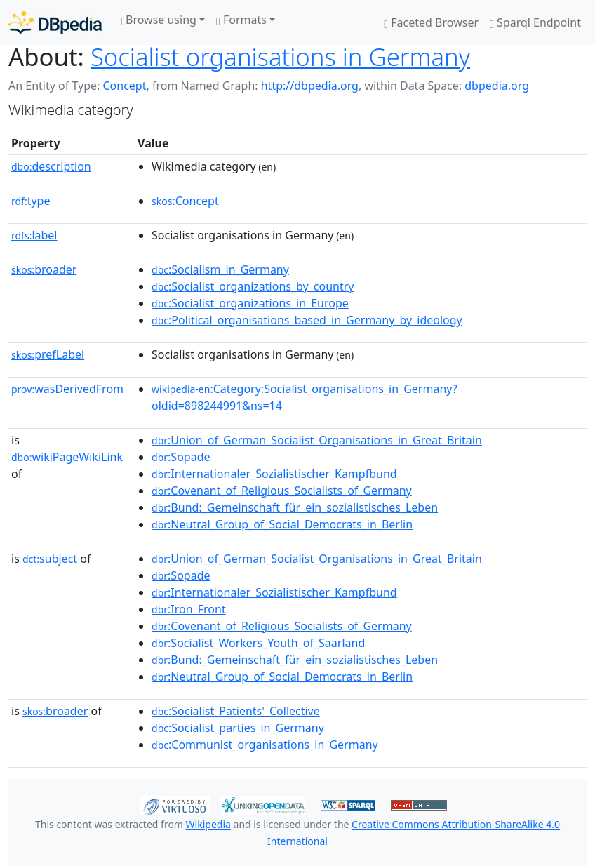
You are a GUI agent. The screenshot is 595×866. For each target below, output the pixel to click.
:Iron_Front (189, 609)
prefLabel (47, 354)
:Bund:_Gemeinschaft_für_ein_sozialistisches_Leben (295, 507)
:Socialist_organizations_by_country (253, 286)
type (31, 200)
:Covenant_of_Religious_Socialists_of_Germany (282, 490)
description (51, 166)
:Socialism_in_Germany (220, 269)
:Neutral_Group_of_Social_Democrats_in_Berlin (282, 524)
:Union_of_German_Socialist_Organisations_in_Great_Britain (317, 440)
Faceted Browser (431, 22)
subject (49, 558)
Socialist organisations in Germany (280, 56)
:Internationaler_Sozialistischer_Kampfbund (274, 473)
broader (43, 269)
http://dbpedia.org (310, 85)
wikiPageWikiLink (67, 457)
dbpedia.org (496, 85)
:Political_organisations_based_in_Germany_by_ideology (307, 320)
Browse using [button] (157, 19)
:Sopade (181, 457)
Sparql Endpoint (535, 22)
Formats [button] (241, 19)
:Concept (185, 200)
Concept (124, 85)
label (34, 235)
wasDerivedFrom (67, 389)
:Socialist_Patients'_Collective (236, 711)
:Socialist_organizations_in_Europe (250, 303)
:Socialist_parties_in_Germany (238, 727)
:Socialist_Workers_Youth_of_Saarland (258, 643)
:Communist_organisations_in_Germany (265, 744)
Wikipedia (208, 824)
